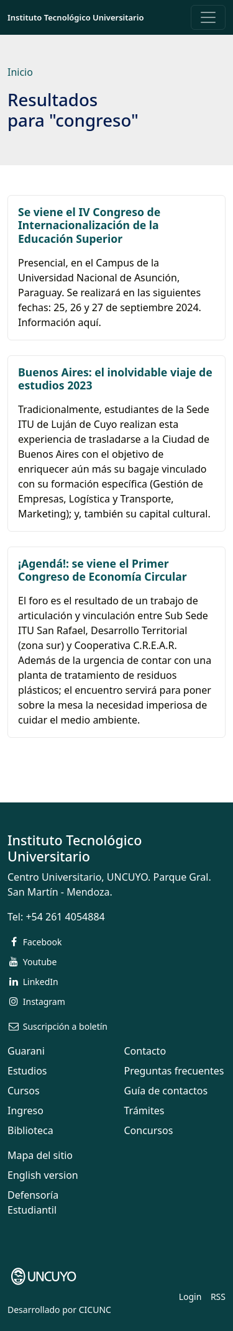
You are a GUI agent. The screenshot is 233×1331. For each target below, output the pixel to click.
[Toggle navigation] (208, 17)
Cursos (23, 1090)
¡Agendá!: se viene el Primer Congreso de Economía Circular (102, 570)
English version (42, 1175)
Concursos (148, 1130)
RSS (218, 1296)
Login (190, 1296)
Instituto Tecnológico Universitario (75, 17)
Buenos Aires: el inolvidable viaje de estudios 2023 (115, 379)
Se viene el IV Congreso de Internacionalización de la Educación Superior (89, 224)
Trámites (144, 1110)
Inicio (20, 72)
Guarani (26, 1051)
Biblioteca (30, 1130)
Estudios (27, 1071)
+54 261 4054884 (64, 917)
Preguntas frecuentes (174, 1071)
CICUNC (95, 1309)
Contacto (145, 1051)
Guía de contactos (166, 1090)
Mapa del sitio (40, 1155)
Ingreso (25, 1110)
